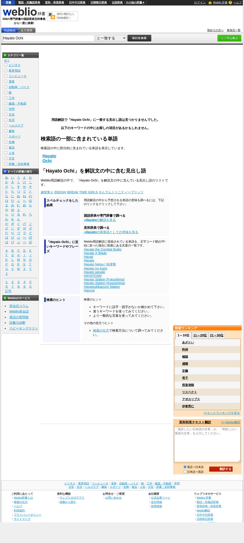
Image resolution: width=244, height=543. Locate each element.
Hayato (49, 156)
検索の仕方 (101, 330)
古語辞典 (117, 2)
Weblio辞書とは (23, 497)
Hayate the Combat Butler (103, 249)
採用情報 (156, 506)
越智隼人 (47, 192)
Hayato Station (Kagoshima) (104, 283)
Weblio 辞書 (220, 2)
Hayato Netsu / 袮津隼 (100, 264)
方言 (12, 158)
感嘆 (185, 363)
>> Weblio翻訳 (230, 422)
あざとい (188, 342)
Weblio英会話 (19, 311)
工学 (12, 98)
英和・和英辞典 (54, 2)
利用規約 (19, 510)
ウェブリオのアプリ (72, 497)
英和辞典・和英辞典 (209, 506)
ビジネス (15, 65)
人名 (12, 153)
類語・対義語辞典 (29, 2)
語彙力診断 (17, 322)
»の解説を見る (100, 220)
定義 (185, 371)
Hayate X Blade (95, 253)
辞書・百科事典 (19, 164)
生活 (12, 120)
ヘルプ (237, 2)
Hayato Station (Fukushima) (104, 279)
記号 (8, 291)
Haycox (89, 290)
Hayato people (94, 272)
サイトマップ (22, 518)
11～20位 (200, 335)
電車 (12, 81)
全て (7, 60)
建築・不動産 (18, 103)
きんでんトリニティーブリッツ (121, 192)
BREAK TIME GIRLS (82, 192)
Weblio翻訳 (203, 510)
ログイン (200, 2)
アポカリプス (191, 399)
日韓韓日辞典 (98, 2)
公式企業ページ (160, 497)
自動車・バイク (19, 87)
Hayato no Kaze (95, 268)
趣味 (12, 131)
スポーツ (15, 136)
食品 (12, 147)
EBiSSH (60, 192)
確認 (185, 356)
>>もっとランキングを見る (222, 413)
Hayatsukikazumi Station (102, 287)
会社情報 (156, 501)
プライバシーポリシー (27, 514)
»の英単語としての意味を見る (111, 232)
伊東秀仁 (188, 406)
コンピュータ (18, 76)
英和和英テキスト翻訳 (195, 422)
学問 (12, 109)
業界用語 (15, 70)
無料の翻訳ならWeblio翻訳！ (65, 15)
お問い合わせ (113, 497)
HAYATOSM (92, 276)
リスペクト (189, 392)
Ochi (47, 161)
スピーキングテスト (23, 328)
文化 (12, 114)
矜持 (185, 349)
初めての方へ (215, 30)
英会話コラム (19, 306)
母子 (185, 378)
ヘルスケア (16, 125)
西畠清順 (188, 385)
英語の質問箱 (19, 317)
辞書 (8, 2)
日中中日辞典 (77, 2)
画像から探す (68, 501)
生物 (12, 142)
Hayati (88, 257)
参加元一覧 (234, 30)
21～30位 (216, 335)
